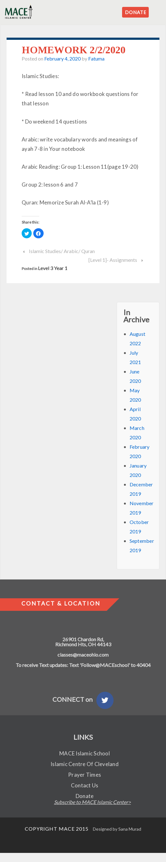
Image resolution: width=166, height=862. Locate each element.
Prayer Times (84, 774)
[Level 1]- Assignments (112, 260)
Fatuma (96, 58)
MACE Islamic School (84, 753)
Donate (85, 796)
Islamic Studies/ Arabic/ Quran (62, 251)
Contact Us (85, 785)
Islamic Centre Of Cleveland (85, 764)
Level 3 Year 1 (52, 268)
